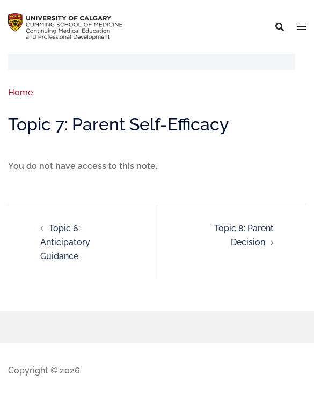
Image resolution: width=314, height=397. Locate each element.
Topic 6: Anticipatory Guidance (65, 242)
